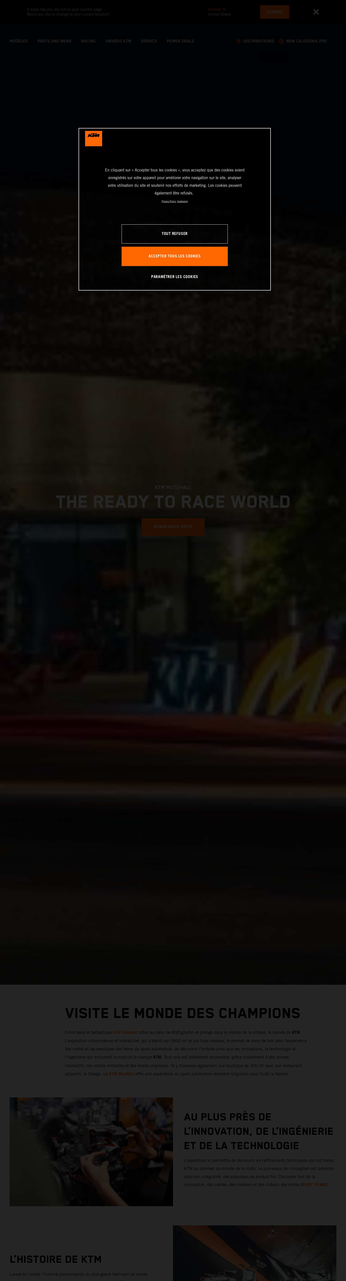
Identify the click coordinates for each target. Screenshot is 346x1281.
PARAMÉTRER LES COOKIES (174, 277)
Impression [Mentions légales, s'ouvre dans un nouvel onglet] (182, 201)
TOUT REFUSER (175, 234)
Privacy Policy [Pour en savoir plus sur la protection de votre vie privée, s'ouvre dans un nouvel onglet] (169, 201)
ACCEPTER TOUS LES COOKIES (174, 256)
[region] (175, 209)
